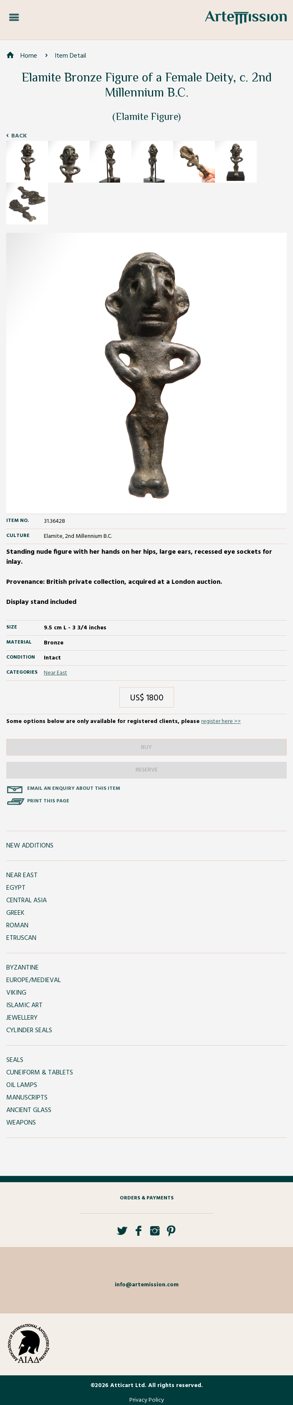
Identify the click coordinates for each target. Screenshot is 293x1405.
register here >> (221, 721)
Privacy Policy (146, 1400)
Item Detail (70, 56)
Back (19, 136)
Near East (55, 673)
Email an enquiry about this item (73, 788)
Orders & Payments (147, 1198)
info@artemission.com (147, 1285)
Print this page (48, 801)
